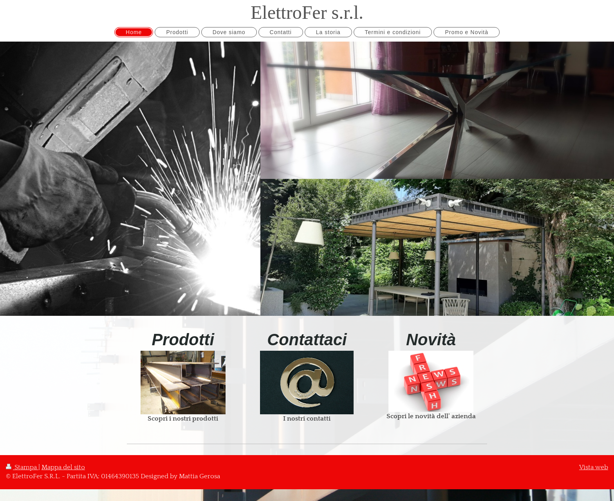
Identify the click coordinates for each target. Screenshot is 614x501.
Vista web (593, 467)
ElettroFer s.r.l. (307, 12)
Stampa (22, 467)
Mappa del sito (63, 467)
